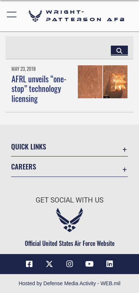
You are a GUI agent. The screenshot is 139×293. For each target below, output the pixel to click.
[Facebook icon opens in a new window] (29, 264)
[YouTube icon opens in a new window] (89, 264)
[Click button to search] (119, 50)
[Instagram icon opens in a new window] (69, 264)
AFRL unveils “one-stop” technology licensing (38, 88)
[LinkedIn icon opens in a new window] (109, 264)
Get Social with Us (69, 200)
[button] (12, 16)
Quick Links (28, 146)
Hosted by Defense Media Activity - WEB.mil (69, 283)
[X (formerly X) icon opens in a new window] (49, 264)
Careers (23, 166)
